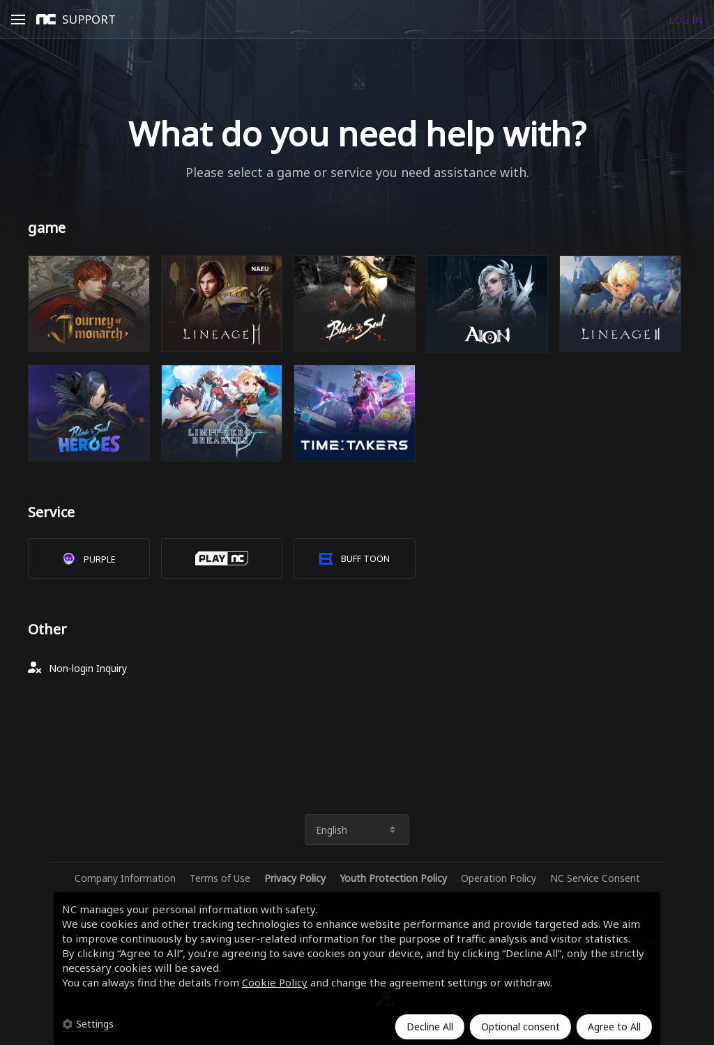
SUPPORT (89, 19)
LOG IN (686, 19)
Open (18, 22)
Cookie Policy (274, 982)
